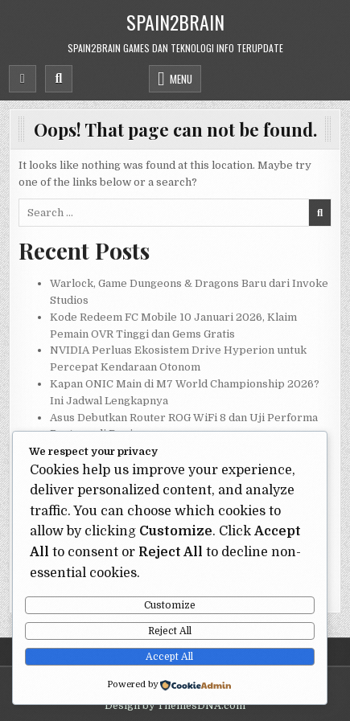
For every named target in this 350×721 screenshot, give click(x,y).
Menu (181, 79)
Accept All (169, 656)
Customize (170, 605)
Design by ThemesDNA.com (175, 705)
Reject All (169, 631)
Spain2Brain (175, 21)
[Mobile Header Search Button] (58, 78)
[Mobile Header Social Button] (22, 78)
